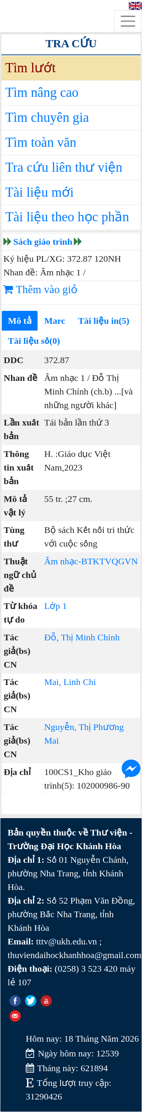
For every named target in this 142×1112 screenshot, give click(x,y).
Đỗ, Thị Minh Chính (82, 637)
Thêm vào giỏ (40, 289)
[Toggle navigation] (128, 21)
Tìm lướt (30, 68)
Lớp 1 (55, 606)
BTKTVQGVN (109, 561)
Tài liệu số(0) (34, 341)
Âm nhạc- (62, 561)
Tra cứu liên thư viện (63, 167)
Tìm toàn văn (40, 142)
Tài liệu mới (39, 192)
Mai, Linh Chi (70, 682)
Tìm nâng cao (41, 92)
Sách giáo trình (42, 242)
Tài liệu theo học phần (67, 217)
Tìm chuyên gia (47, 117)
